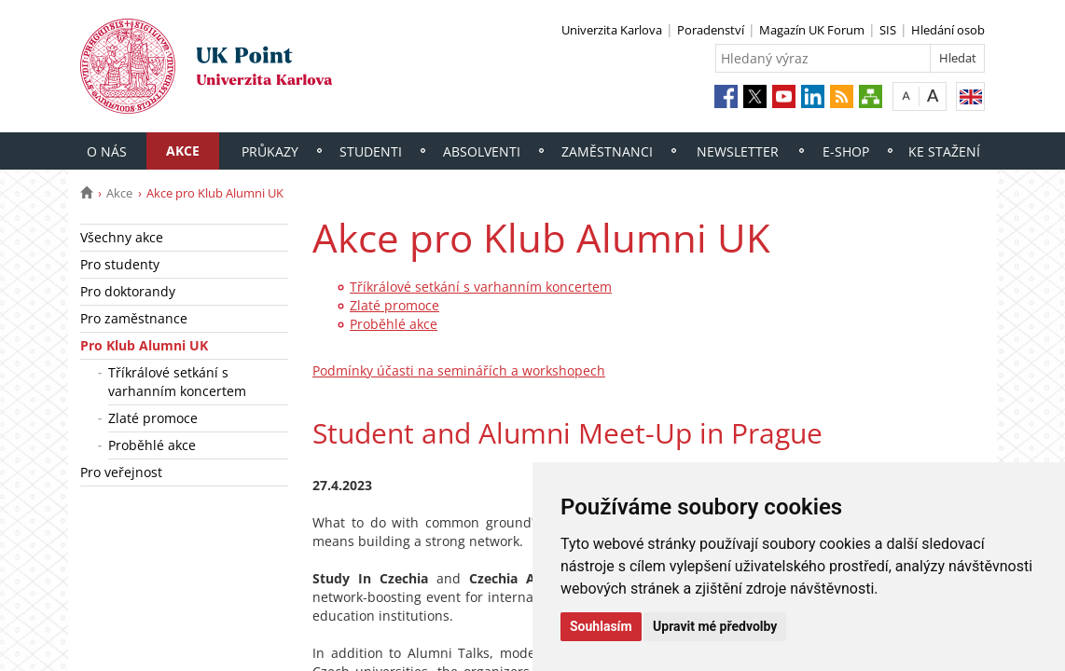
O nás (107, 151)
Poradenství (710, 29)
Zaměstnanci (607, 151)
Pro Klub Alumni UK (144, 345)
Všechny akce (121, 237)
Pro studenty (119, 264)
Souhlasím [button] (601, 626)
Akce (183, 150)
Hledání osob (948, 29)
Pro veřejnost (121, 472)
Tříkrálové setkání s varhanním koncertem (177, 381)
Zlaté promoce (153, 418)
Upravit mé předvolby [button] (715, 626)
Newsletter (738, 151)
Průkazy (270, 151)
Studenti (370, 151)
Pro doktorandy (127, 291)
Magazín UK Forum (811, 29)
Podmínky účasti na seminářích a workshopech (458, 370)
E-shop (846, 151)
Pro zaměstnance (133, 318)
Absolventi (481, 151)
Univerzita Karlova (611, 29)
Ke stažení (944, 151)
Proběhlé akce (152, 445)
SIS (887, 29)
